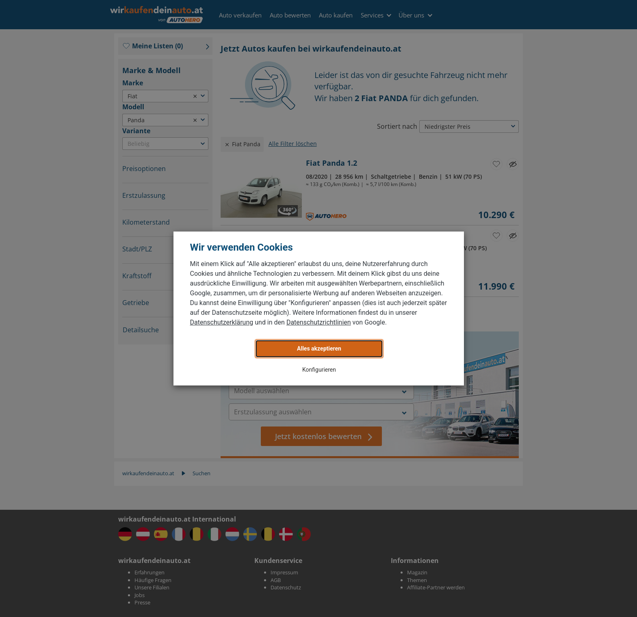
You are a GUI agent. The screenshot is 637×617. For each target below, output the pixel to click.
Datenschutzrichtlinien (318, 322)
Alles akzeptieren (319, 348)
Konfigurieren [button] (319, 369)
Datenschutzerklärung (222, 322)
